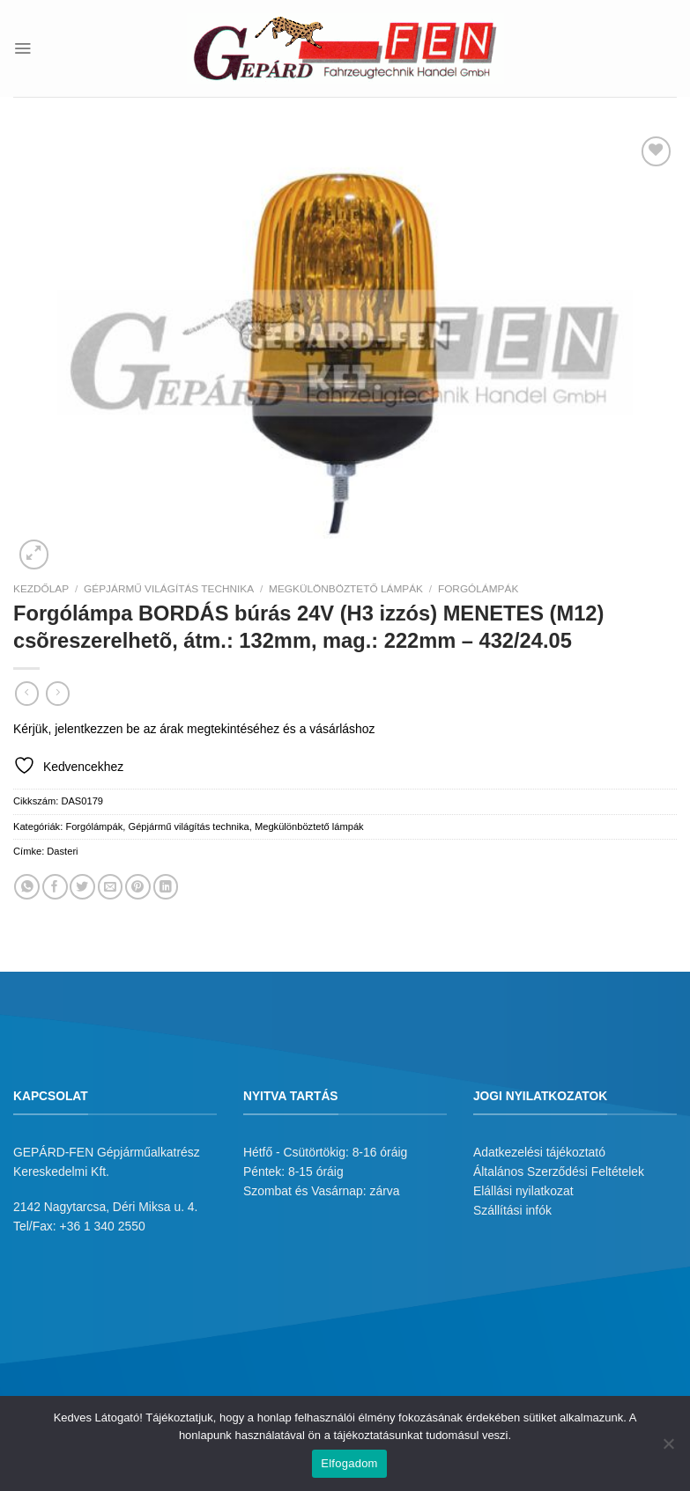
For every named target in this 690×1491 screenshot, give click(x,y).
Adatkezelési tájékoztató (539, 1152)
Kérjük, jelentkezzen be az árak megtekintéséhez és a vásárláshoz (194, 729)
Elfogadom (349, 1463)
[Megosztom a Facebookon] (55, 887)
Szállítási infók (512, 1210)
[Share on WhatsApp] (27, 887)
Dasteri (62, 851)
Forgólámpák (478, 589)
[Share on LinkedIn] (166, 887)
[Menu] (22, 48)
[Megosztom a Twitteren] (82, 887)
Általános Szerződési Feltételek (558, 1171)
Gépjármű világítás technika (169, 589)
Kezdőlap (41, 589)
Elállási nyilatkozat (523, 1191)
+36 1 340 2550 (102, 1226)
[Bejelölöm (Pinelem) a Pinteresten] (138, 887)
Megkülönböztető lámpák (346, 589)
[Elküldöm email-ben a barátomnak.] (110, 887)
